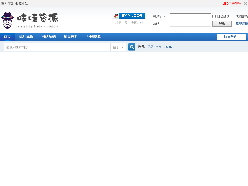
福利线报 (26, 37)
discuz (168, 47)
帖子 (116, 47)
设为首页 (7, 3)
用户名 (157, 16)
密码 (156, 23)
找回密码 (242, 16)
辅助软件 (71, 37)
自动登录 (220, 16)
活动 (150, 47)
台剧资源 (93, 37)
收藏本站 (22, 3)
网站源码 (48, 37)
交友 (159, 47)
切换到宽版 (245, 3)
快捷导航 (230, 37)
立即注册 (242, 23)
